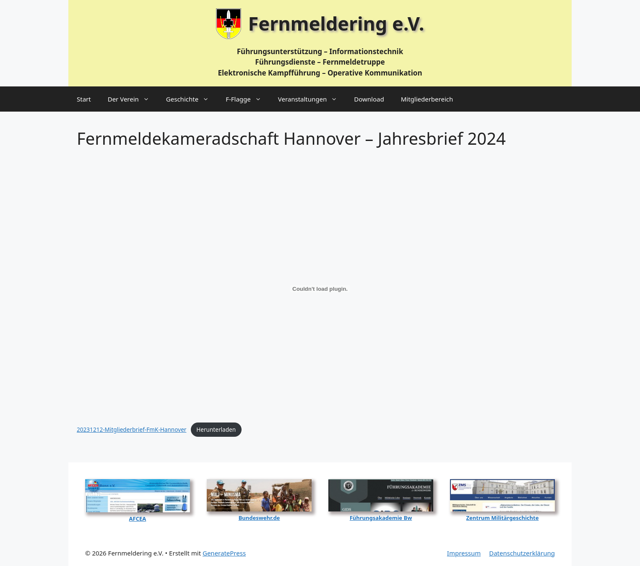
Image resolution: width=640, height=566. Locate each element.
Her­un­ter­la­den (216, 429)
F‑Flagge (248, 99)
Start (84, 99)
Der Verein (133, 99)
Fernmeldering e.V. (336, 23)
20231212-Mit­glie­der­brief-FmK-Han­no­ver (131, 429)
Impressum (464, 553)
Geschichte (191, 99)
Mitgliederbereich (427, 99)
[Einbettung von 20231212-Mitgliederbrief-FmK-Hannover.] (320, 289)
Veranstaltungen (312, 99)
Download (369, 99)
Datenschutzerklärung (522, 553)
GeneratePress (224, 553)
